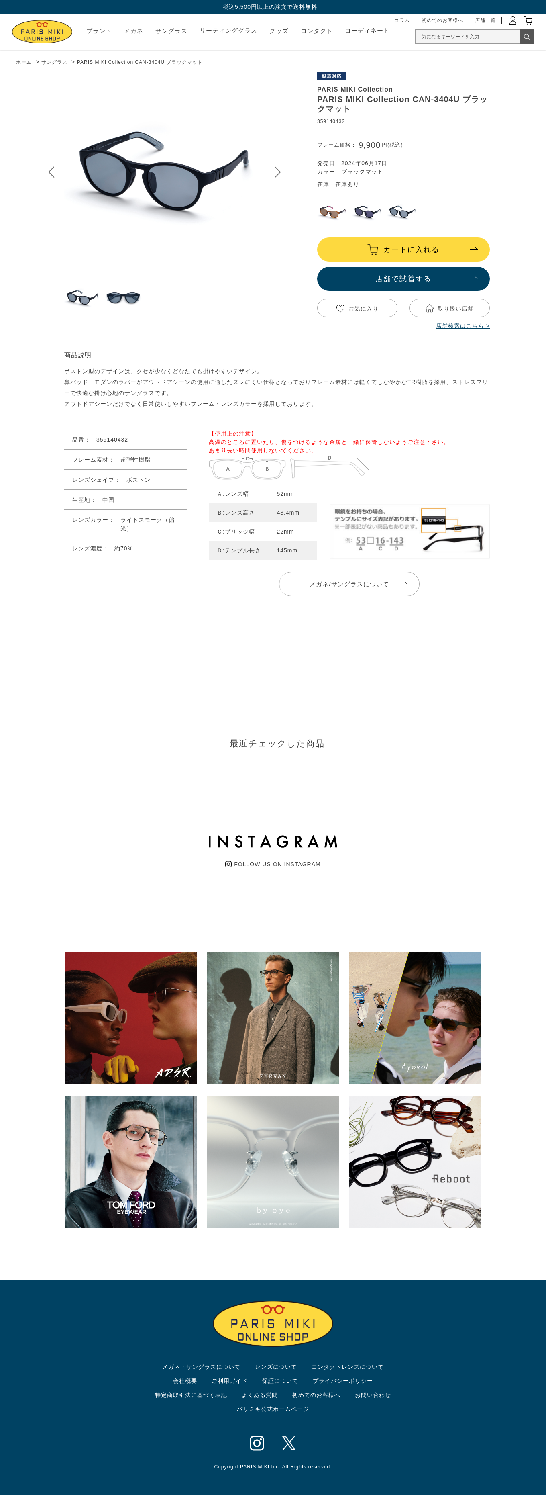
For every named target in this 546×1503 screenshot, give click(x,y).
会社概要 (185, 1381)
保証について (280, 1381)
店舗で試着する (403, 279)
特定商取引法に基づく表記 (191, 1395)
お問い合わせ (373, 1395)
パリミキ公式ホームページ (273, 1409)
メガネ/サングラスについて (349, 584)
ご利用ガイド (230, 1381)
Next (278, 172)
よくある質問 (260, 1395)
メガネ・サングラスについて (201, 1367)
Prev (51, 172)
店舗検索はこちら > (463, 326)
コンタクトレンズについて (348, 1367)
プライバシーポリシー (343, 1381)
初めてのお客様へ (316, 1395)
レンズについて (276, 1367)
